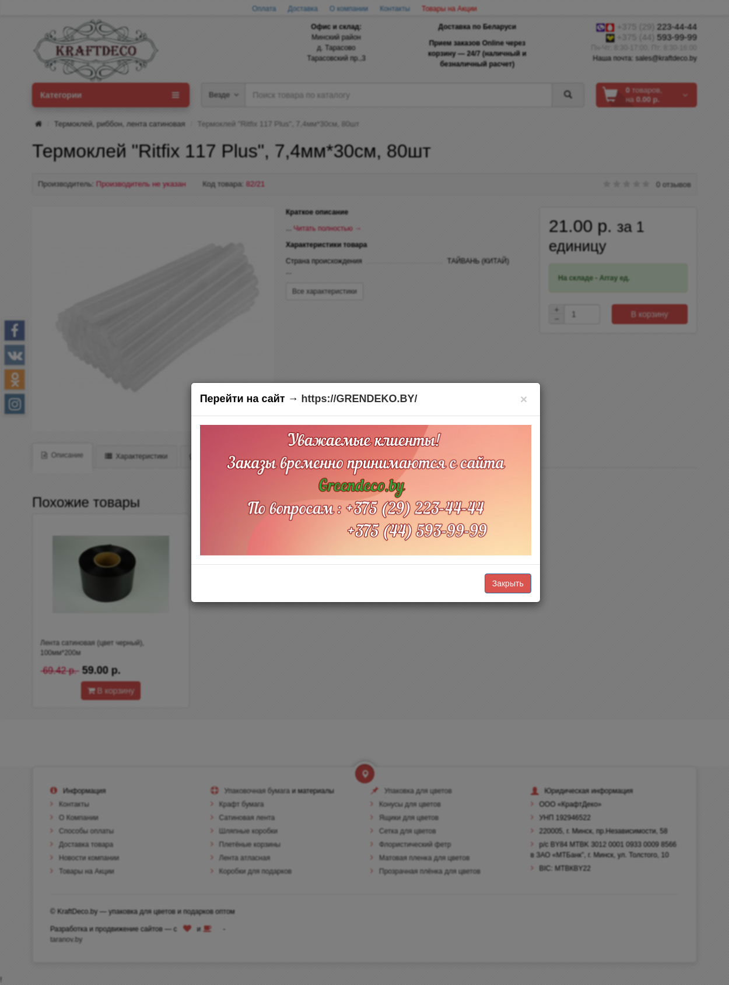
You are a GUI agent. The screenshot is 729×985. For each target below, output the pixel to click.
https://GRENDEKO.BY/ (360, 398)
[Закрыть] (524, 399)
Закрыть (508, 583)
